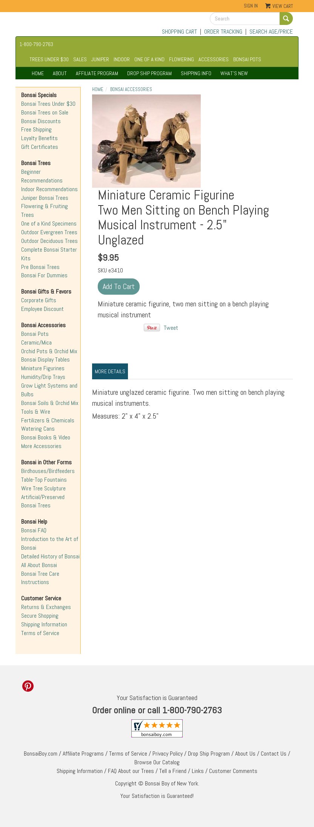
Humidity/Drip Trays (43, 377)
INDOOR (122, 59)
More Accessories (41, 446)
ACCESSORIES (214, 59)
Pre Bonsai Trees (40, 267)
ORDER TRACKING (223, 32)
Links (198, 771)
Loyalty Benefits (39, 138)
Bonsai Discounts (41, 121)
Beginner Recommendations (42, 176)
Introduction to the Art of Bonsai (49, 543)
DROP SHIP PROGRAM (149, 73)
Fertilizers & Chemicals (47, 420)
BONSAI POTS (247, 59)
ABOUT (60, 73)
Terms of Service (40, 633)
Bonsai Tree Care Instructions (40, 578)
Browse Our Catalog (157, 762)
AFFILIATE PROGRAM (97, 73)
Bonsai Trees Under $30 (48, 104)
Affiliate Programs (83, 753)
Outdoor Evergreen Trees (49, 232)
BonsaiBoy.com (40, 753)
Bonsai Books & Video (45, 437)
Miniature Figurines (43, 368)
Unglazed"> (146, 141)
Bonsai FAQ (33, 530)
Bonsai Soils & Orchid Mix (49, 403)
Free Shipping (36, 129)
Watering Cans (38, 429)
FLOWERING (181, 59)
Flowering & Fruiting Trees (44, 210)
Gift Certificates (39, 147)
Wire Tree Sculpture (43, 488)
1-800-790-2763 (36, 44)
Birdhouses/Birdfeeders (48, 471)
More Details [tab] (110, 371)
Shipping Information (44, 624)
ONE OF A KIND (149, 59)
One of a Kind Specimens (49, 223)
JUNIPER (100, 59)
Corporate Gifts (38, 300)
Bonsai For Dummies (44, 275)
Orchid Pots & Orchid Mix (49, 351)
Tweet (171, 328)
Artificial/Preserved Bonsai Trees (43, 501)
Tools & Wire (35, 412)
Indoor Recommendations (49, 189)
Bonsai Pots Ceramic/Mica (36, 338)
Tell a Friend (172, 771)
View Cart (282, 6)
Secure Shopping (39, 616)
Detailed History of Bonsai (50, 556)
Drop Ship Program (209, 753)
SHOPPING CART (179, 32)
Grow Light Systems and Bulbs (49, 390)
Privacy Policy (167, 753)
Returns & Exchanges (46, 607)
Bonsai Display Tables (45, 359)
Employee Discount (42, 309)
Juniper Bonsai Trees (44, 198)
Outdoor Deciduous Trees (49, 241)
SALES (80, 59)
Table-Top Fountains (44, 480)
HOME (38, 73)
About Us (245, 753)
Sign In (251, 6)
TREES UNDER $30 (49, 59)
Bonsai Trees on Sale (44, 112)
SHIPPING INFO (196, 73)
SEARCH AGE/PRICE (271, 32)
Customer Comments (233, 771)
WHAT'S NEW (234, 73)
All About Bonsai (39, 565)
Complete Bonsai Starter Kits (49, 254)
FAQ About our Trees (131, 771)
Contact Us (273, 753)
